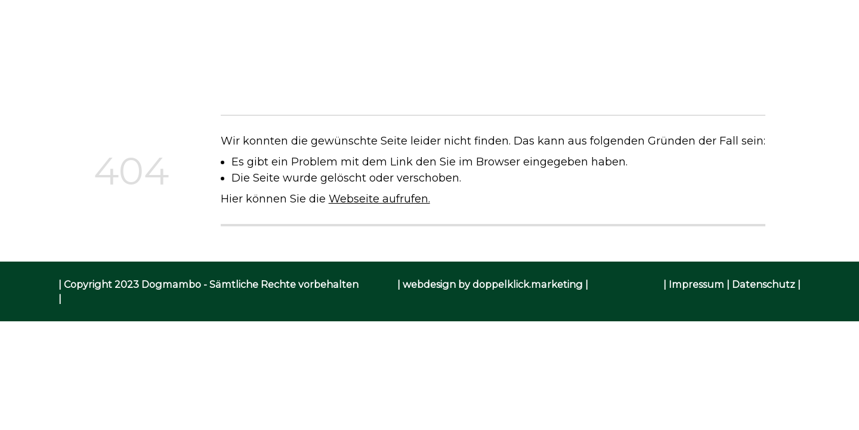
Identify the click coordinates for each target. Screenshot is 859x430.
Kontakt (618, 58)
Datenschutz (763, 284)
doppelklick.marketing (527, 284)
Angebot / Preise (403, 58)
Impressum (696, 284)
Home (233, 58)
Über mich (303, 58)
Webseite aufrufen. (379, 198)
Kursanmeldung (522, 58)
